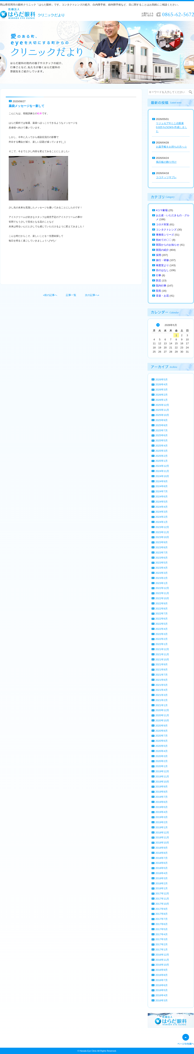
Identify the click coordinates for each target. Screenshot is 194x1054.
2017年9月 (161, 908)
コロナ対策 (162, 224)
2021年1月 (161, 705)
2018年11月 (162, 837)
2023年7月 (161, 552)
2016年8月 (161, 974)
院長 (158, 290)
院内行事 (161, 285)
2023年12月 (162, 527)
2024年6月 (161, 496)
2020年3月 (161, 756)
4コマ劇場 (162, 210)
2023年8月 (161, 547)
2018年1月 (161, 888)
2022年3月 (161, 634)
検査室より (162, 265)
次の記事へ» (92, 295)
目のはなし (162, 270)
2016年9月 (161, 969)
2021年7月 (161, 674)
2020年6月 (161, 740)
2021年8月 (161, 669)
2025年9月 (161, 420)
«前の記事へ (50, 295)
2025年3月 (161, 450)
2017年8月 (161, 913)
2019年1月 (161, 827)
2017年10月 (162, 903)
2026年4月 (161, 384)
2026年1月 (161, 399)
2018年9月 (161, 847)
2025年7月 (161, 430)
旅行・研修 (162, 260)
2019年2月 (161, 822)
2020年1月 (161, 766)
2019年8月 (161, 791)
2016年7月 (161, 980)
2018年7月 (161, 857)
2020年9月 (161, 725)
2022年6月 (161, 618)
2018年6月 (161, 862)
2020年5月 (161, 745)
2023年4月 (161, 567)
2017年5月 (161, 929)
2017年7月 (161, 918)
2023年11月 (162, 532)
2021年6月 (161, 679)
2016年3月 (161, 1000)
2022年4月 (161, 628)
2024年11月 (162, 471)
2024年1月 (161, 521)
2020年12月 (162, 710)
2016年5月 (161, 990)
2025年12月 (162, 404)
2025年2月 (161, 455)
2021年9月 (161, 664)
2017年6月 (161, 924)
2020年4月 (161, 751)
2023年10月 (162, 537)
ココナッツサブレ (166, 177)
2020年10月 (162, 720)
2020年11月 (162, 715)
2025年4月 (161, 445)
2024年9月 (161, 481)
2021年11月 (162, 654)
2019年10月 (162, 781)
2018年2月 (161, 883)
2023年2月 (161, 578)
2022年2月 (161, 638)
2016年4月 (161, 995)
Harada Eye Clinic (88, 1051)
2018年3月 (161, 878)
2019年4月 (161, 812)
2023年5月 (161, 562)
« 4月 (158, 325)
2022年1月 (161, 644)
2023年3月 (161, 572)
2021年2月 (161, 700)
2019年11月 (162, 776)
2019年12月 (162, 771)
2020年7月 (161, 735)
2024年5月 (161, 501)
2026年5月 (161, 379)
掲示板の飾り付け (166, 161)
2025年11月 (162, 409)
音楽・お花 (162, 295)
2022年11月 (162, 593)
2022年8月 (161, 608)
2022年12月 (162, 588)
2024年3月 (161, 511)
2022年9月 (161, 603)
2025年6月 (161, 435)
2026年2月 (161, 394)
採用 (158, 255)
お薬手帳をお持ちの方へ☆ (171, 146)
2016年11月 (162, 959)
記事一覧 (71, 295)
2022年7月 (161, 613)
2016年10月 (162, 964)
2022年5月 (161, 623)
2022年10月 (162, 598)
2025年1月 (161, 460)
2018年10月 (162, 842)
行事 (158, 275)
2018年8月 (161, 852)
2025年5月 (161, 440)
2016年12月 (162, 954)
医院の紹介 (162, 249)
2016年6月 (161, 985)
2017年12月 (162, 893)
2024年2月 (161, 516)
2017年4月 (161, 934)
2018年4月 (161, 873)
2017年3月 (161, 939)
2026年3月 (161, 389)
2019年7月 (161, 796)
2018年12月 (162, 832)
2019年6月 (161, 801)
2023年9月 (161, 542)
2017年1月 (161, 949)
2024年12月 (162, 465)
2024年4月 (161, 506)
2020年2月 (161, 761)
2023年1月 (161, 583)
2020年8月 (161, 730)
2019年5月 (161, 807)
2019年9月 (161, 786)
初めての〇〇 (163, 239)
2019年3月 (161, 817)
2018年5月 (161, 868)
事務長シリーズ (165, 234)
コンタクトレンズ (166, 229)
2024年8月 (161, 486)
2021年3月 (161, 695)
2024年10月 (162, 476)
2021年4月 (161, 689)
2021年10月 (162, 659)
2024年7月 (161, 491)
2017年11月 (162, 898)
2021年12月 (162, 649)
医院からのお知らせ (167, 244)
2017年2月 (161, 944)
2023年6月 (161, 557)
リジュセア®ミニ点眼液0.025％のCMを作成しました (171, 127)
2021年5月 (161, 684)
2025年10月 (162, 415)
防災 (158, 280)
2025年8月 (161, 425)
